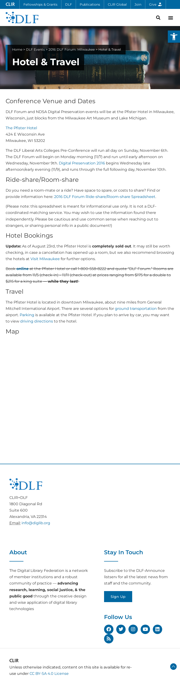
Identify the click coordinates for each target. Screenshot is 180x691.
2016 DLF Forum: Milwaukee (72, 49)
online (22, 268)
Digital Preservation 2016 (82, 163)
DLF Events (35, 49)
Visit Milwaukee (45, 259)
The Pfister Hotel (21, 128)
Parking (27, 315)
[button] (174, 36)
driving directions (36, 321)
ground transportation (136, 308)
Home (17, 49)
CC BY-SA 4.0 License (49, 673)
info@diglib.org (36, 523)
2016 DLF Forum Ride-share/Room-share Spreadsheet (104, 196)
